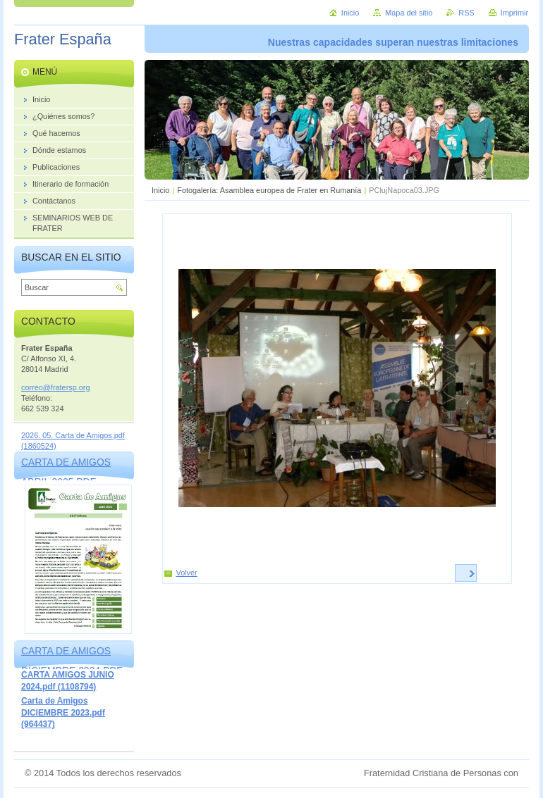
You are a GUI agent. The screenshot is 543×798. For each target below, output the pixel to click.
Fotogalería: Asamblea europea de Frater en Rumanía (269, 190)
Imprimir (514, 12)
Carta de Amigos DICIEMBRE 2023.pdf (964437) (63, 712)
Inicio (160, 190)
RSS (466, 12)
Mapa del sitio (408, 12)
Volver (186, 572)
